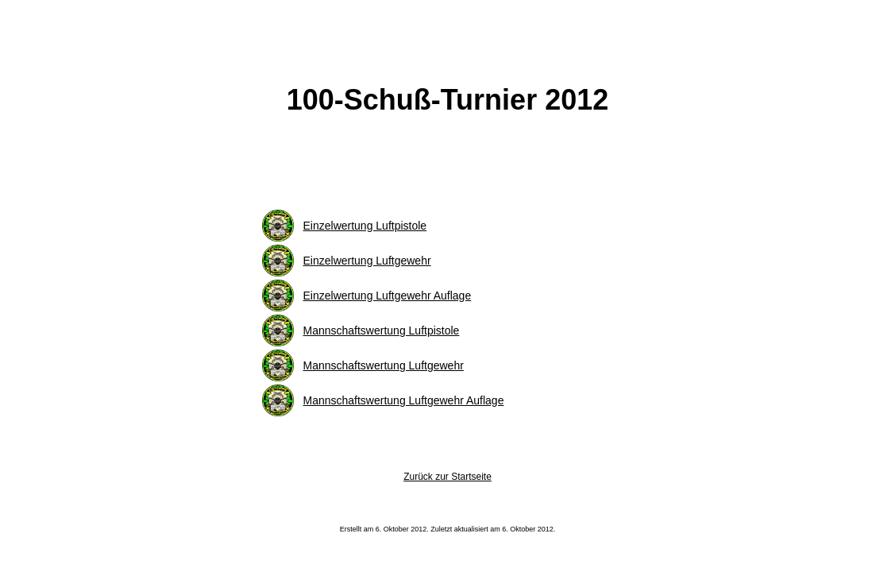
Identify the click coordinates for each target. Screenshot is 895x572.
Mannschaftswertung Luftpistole (381, 330)
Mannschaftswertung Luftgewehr (383, 365)
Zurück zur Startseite (447, 476)
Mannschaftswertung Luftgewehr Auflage (403, 400)
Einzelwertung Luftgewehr (367, 260)
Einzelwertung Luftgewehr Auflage (387, 295)
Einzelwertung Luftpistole (365, 225)
